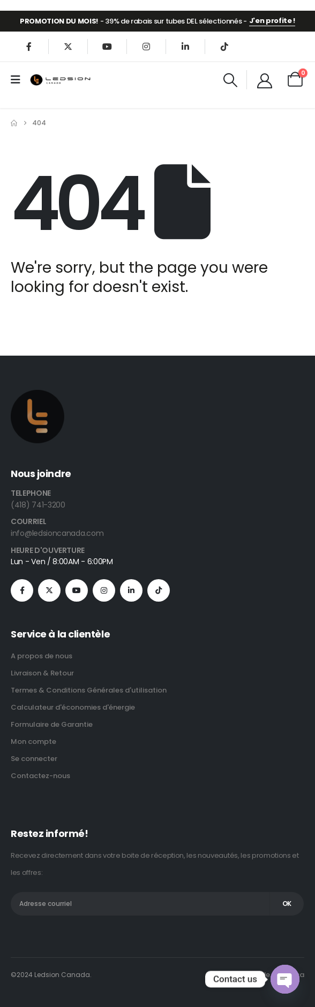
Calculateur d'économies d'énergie (73, 707)
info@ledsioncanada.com (57, 533)
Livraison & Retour (42, 673)
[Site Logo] (60, 79)
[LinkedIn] (185, 46)
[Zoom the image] (37, 396)
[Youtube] (107, 46)
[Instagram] (146, 46)
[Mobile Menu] (19, 80)
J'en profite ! (272, 21)
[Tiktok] (224, 46)
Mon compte (33, 741)
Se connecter (34, 759)
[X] (68, 46)
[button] (230, 80)
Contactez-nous (40, 776)
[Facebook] (29, 46)
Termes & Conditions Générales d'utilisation (89, 690)
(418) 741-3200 (38, 504)
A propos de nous (41, 656)
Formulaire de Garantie (52, 724)
